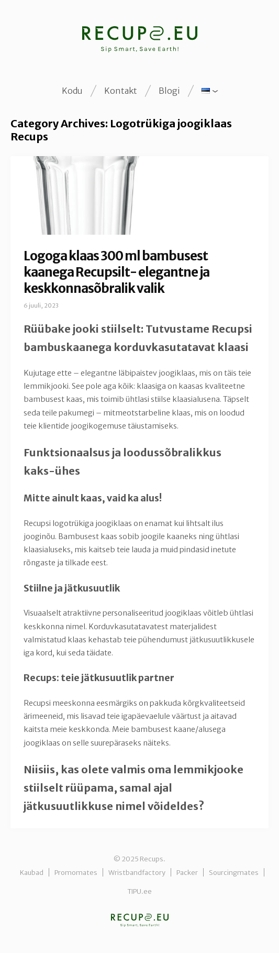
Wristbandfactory (136, 872)
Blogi (169, 90)
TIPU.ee (139, 891)
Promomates (75, 872)
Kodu (72, 90)
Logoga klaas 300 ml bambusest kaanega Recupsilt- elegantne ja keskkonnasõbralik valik (116, 272)
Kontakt (120, 90)
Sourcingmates (234, 872)
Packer (187, 872)
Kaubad (31, 872)
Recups (140, 920)
